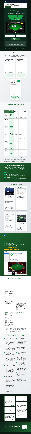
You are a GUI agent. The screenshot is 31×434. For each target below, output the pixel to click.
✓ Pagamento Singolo (20, 15)
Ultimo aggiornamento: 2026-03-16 (15, 34)
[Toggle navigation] (25, 1)
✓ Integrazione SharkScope (19, 17)
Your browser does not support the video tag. (15, 27)
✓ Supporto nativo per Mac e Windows (12, 15)
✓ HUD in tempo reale (11, 17)
